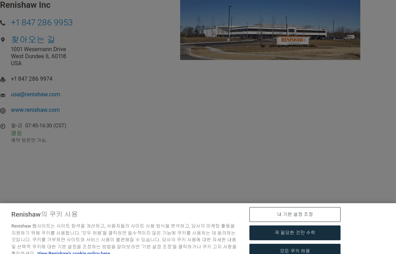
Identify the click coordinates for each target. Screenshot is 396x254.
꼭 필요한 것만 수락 (295, 242)
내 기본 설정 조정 (295, 224)
